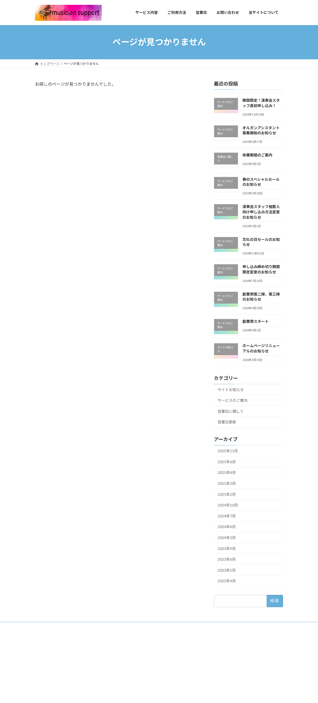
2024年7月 (227, 515)
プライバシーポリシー (54, 667)
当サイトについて (51, 640)
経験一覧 (44, 649)
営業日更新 (227, 422)
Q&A (41, 658)
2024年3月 (227, 537)
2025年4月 (227, 472)
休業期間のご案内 (257, 155)
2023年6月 (227, 559)
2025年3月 (227, 483)
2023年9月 (227, 548)
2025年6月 (227, 461)
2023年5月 (227, 570)
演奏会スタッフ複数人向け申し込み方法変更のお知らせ (261, 211)
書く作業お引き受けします (142, 640)
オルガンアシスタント (139, 668)
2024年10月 (228, 505)
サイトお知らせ (231, 389)
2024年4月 (227, 526)
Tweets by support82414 (223, 637)
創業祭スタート (255, 321)
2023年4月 (227, 581)
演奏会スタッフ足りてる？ (142, 649)
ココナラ (129, 677)
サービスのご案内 (233, 400)
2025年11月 (228, 451)
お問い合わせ (47, 676)
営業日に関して (231, 411)
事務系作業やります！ (139, 658)
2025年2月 (227, 494)
